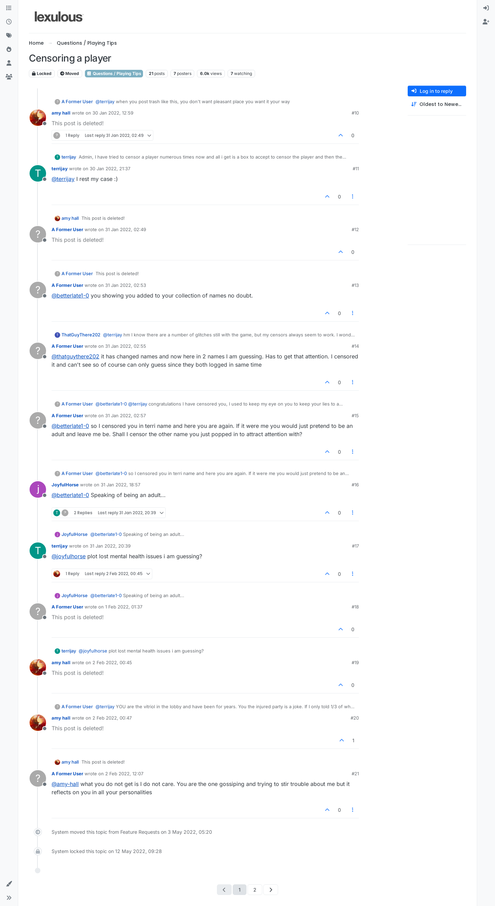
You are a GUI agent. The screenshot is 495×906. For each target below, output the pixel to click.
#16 (355, 484)
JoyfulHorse (65, 484)
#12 (355, 229)
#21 (355, 773)
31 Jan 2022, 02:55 (125, 346)
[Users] (9, 63)
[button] (9, 883)
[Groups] (9, 77)
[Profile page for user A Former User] (38, 234)
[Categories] (9, 8)
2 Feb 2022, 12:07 (124, 773)
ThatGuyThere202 (81, 334)
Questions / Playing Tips (114, 73)
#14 (355, 346)
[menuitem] (486, 8)
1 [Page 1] (240, 890)
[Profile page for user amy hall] (38, 117)
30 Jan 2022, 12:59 (112, 113)
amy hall (61, 113)
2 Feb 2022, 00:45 (112, 662)
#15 (355, 415)
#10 (355, 113)
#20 (355, 718)
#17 (355, 546)
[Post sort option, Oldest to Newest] (437, 104)
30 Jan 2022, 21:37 (110, 168)
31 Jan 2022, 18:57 (120, 484)
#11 (356, 168)
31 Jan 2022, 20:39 (110, 546)
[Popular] (9, 49)
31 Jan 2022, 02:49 (125, 229)
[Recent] (9, 22)
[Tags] (9, 35)
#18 (355, 607)
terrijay (69, 157)
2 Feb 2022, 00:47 (112, 718)
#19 (355, 662)
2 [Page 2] (254, 890)
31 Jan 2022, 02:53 (125, 285)
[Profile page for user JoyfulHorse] (38, 489)
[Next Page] (270, 889)
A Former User (77, 101)
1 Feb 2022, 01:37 (123, 607)
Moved (69, 73)
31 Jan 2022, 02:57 (125, 415)
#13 (355, 285)
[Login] (486, 8)
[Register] (486, 22)
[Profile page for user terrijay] (38, 173)
